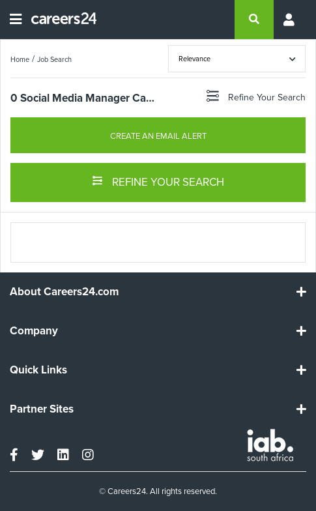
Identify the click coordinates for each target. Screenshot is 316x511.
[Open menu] (16, 19)
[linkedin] (63, 454)
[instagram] (88, 454)
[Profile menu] (290, 19)
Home (19, 59)
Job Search (54, 59)
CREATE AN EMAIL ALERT (158, 136)
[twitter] (37, 454)
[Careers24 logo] (59, 19)
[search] (254, 19)
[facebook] (14, 454)
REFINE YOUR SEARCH (158, 181)
